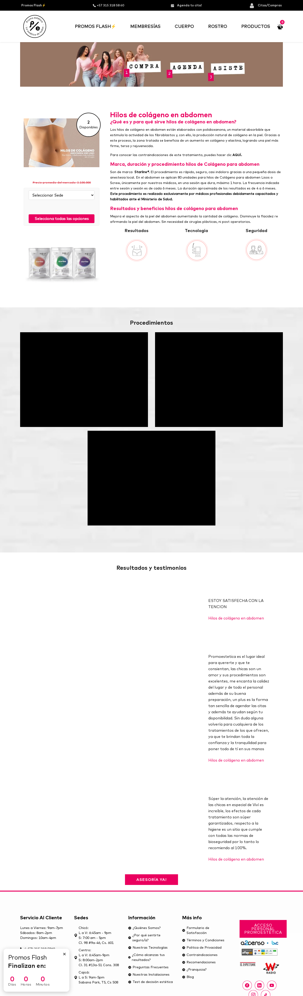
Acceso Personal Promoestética (263, 929)
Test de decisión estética (150, 982)
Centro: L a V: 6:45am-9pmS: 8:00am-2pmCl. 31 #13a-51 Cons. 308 (96, 957)
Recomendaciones (199, 962)
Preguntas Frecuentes (148, 967)
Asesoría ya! (151, 879)
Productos (255, 26)
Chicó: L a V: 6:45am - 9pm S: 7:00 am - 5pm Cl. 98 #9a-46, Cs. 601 (94, 935)
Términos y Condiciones (203, 940)
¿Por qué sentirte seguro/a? (144, 937)
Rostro (217, 26)
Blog (188, 977)
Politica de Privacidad (202, 947)
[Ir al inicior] (34, 26)
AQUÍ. (237, 155)
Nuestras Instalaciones (148, 974)
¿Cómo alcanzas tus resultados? (146, 957)
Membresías (145, 26)
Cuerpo (184, 26)
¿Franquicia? (194, 969)
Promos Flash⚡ (33, 5)
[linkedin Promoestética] (259, 985)
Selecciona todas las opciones (62, 218)
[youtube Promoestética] (271, 985)
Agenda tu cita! (186, 5)
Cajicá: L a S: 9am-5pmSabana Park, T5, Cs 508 (96, 977)
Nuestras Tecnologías (148, 947)
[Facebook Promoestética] (247, 985)
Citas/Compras (265, 5)
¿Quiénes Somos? (144, 928)
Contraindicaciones (200, 955)
